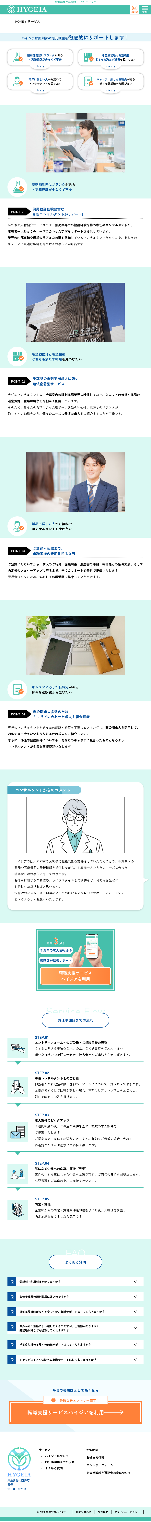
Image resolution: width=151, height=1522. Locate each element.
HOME (19, 21)
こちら (39, 1048)
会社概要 (103, 1513)
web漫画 (93, 1451)
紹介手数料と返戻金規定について (109, 1474)
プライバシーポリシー (127, 1513)
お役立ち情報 (96, 1458)
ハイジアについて (57, 1457)
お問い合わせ (83, 1513)
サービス (45, 1451)
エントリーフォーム (100, 1466)
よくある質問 (54, 1469)
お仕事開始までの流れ (60, 1463)
